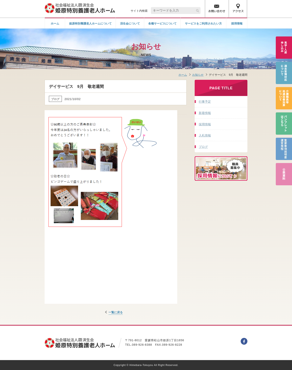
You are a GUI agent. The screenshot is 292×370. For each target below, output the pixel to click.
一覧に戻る (115, 312)
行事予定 (205, 101)
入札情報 (205, 135)
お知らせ (198, 75)
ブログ (203, 146)
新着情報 (205, 112)
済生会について (130, 23)
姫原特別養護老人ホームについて (90, 23)
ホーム (55, 23)
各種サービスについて (162, 23)
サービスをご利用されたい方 (203, 23)
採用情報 (237, 23)
